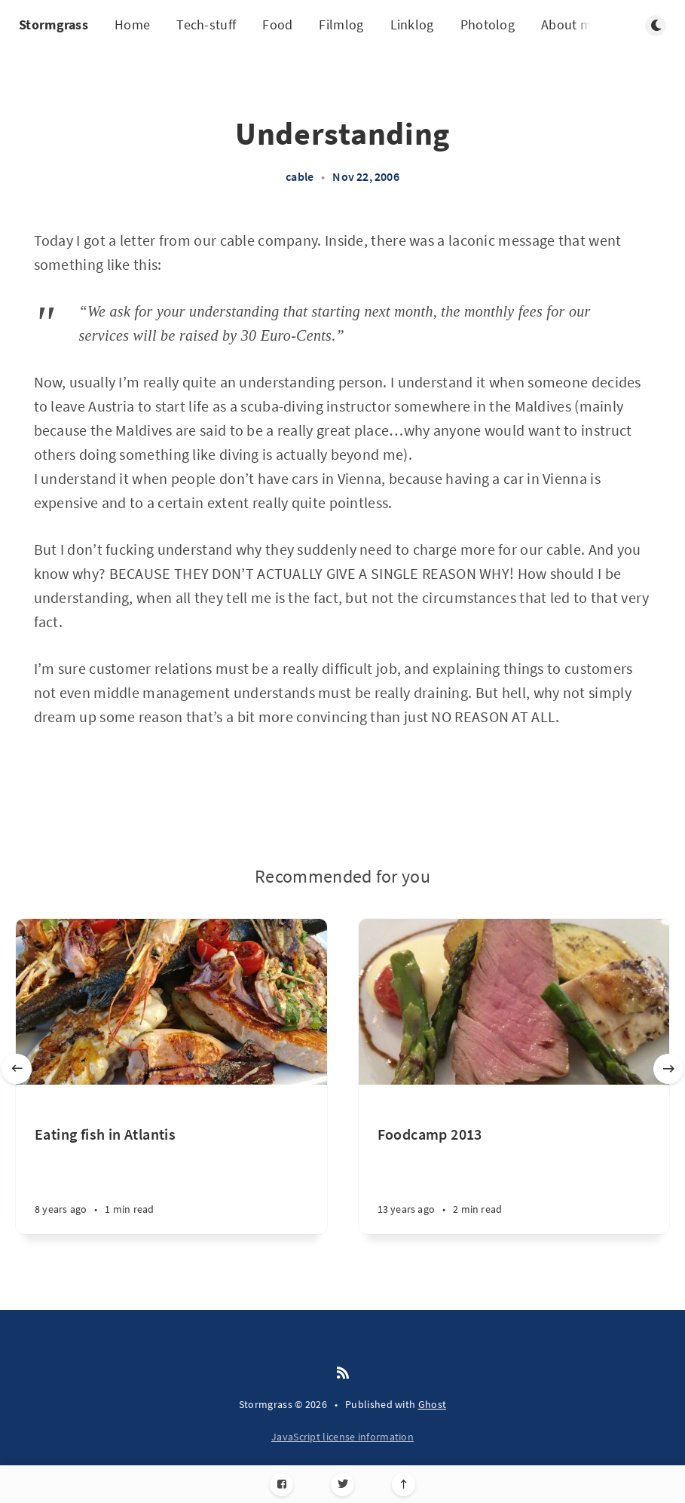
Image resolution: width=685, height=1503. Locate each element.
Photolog (487, 24)
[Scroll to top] (403, 1484)
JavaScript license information (342, 1436)
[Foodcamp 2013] (514, 1179)
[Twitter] (342, 1484)
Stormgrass (53, 24)
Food (277, 24)
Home (132, 24)
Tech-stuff (206, 24)
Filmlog (341, 24)
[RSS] (343, 1373)
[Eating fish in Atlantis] (171, 1179)
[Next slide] (668, 1069)
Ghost (432, 1404)
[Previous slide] (17, 1069)
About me (569, 24)
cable (299, 176)
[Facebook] (281, 1484)
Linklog (412, 24)
